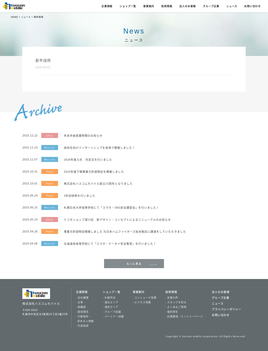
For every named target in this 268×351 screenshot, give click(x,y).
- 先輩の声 (171, 297)
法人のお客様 (187, 6)
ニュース (231, 6)
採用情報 (166, 6)
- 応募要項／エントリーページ (184, 316)
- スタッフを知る (175, 302)
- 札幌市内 (109, 297)
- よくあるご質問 (175, 307)
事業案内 (148, 6)
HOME (14, 17)
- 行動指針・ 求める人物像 (85, 318)
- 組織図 (81, 307)
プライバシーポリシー (226, 309)
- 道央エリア (110, 307)
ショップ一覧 (127, 6)
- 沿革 (79, 302)
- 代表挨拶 (82, 325)
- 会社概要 (82, 297)
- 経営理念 (82, 311)
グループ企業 (211, 6)
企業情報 (106, 6)
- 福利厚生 (171, 311)
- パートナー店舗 (113, 316)
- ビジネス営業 (142, 302)
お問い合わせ (252, 6)
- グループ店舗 (112, 311)
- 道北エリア (110, 302)
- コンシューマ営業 (145, 297)
